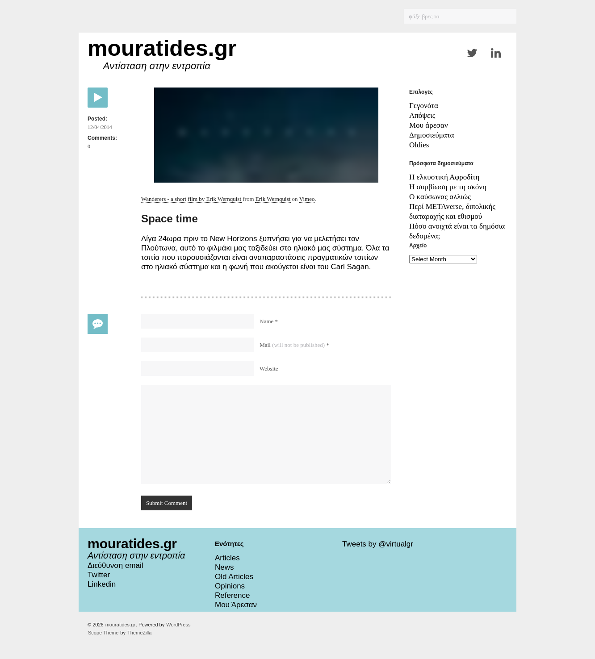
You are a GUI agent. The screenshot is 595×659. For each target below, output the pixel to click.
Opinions (230, 586)
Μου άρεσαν (428, 125)
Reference (232, 595)
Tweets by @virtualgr (377, 544)
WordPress (178, 624)
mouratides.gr (162, 48)
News (224, 567)
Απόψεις (422, 115)
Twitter (99, 575)
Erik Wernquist (273, 199)
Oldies (419, 145)
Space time (169, 219)
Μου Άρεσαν (236, 605)
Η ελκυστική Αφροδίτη (444, 177)
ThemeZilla (139, 632)
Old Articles (234, 576)
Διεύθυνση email (115, 565)
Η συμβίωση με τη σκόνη (447, 187)
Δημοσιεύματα (431, 135)
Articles (227, 558)
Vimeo (307, 199)
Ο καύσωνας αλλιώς (440, 196)
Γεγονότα (423, 105)
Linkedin (102, 584)
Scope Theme (103, 632)
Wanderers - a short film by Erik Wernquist (191, 199)
